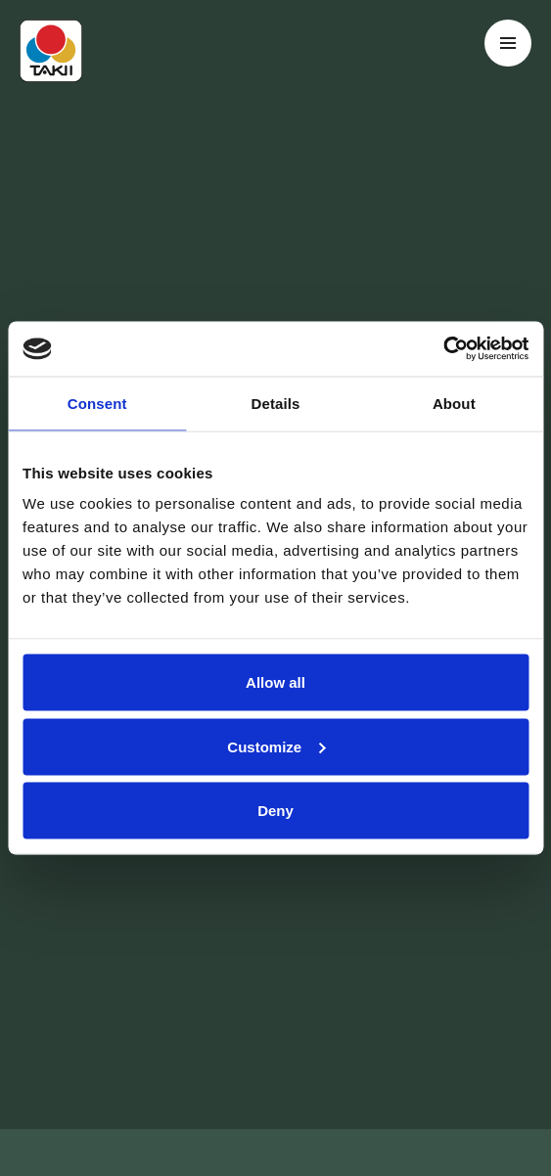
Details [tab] (276, 402)
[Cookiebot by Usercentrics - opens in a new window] (442, 349)
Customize (276, 746)
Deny (275, 810)
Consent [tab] (97, 402)
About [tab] (454, 402)
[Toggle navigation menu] (507, 43)
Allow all (275, 682)
